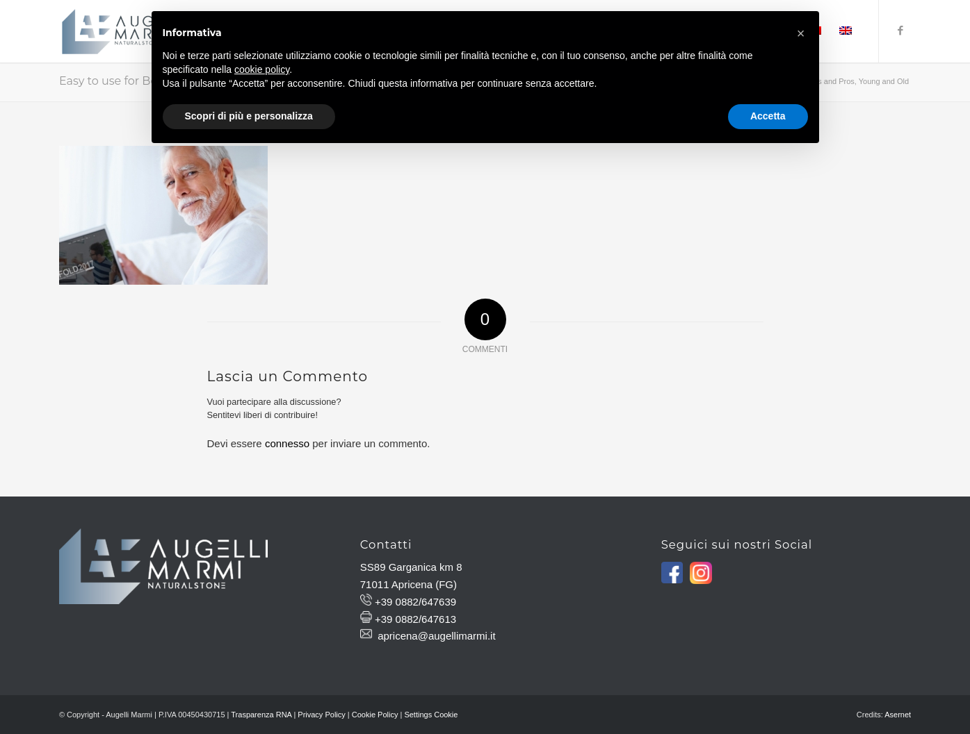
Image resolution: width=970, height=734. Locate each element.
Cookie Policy (375, 714)
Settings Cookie (431, 714)
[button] (801, 33)
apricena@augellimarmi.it (436, 636)
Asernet (897, 714)
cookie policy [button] (261, 69)
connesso (287, 443)
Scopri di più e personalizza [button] (249, 116)
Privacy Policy (321, 714)
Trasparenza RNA (261, 714)
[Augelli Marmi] (123, 31)
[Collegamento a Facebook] (900, 30)
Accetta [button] (768, 116)
